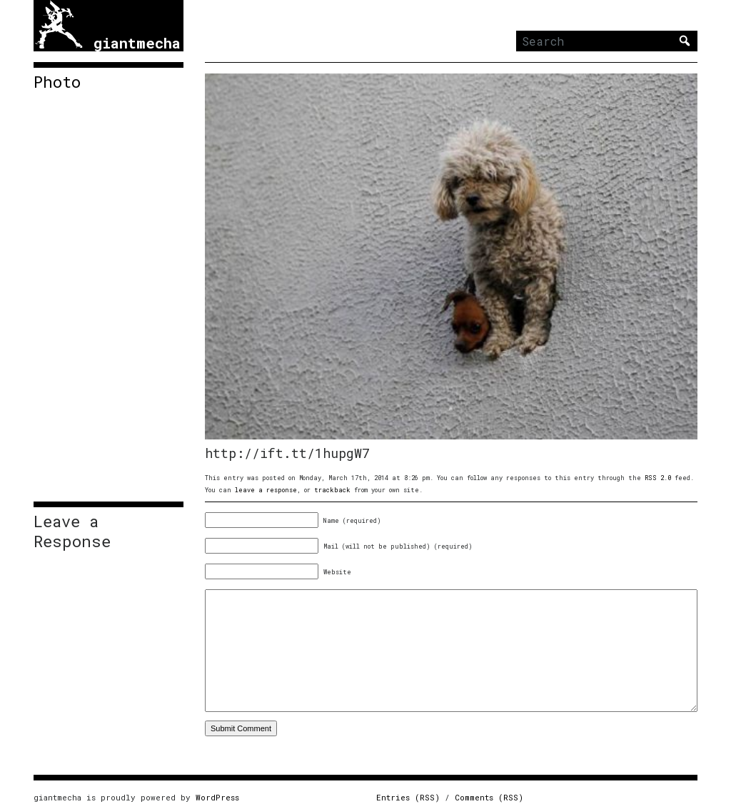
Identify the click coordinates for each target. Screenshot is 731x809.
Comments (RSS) (489, 797)
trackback (332, 490)
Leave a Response (72, 531)
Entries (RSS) (408, 797)
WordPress (217, 797)
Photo (57, 82)
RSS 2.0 (658, 478)
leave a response (266, 490)
